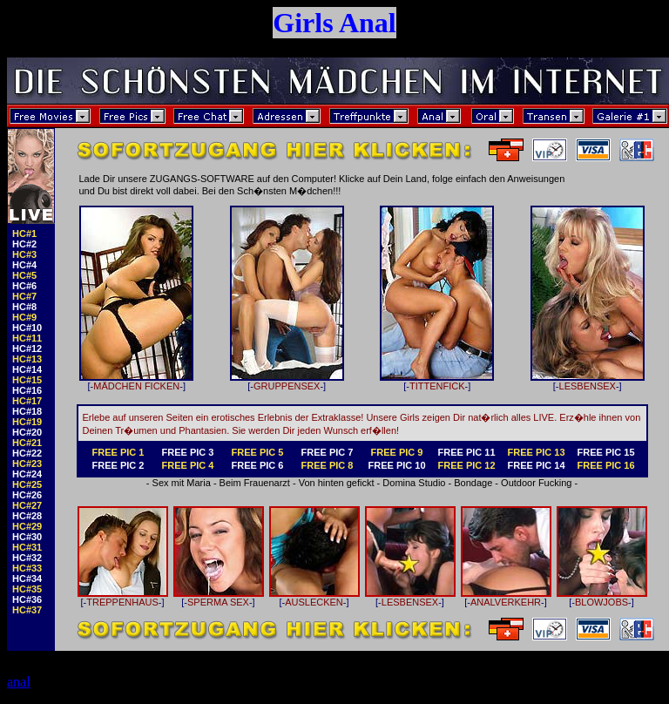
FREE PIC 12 (466, 465)
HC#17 (27, 401)
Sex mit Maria (181, 482)
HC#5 (24, 275)
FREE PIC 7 (327, 452)
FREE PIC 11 (466, 452)
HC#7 (24, 296)
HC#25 (27, 484)
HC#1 (24, 233)
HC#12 (27, 348)
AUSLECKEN (314, 597)
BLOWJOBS (602, 597)
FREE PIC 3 (188, 452)
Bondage (473, 482)
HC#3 (24, 254)
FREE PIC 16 (605, 465)
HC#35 (27, 589)
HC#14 (27, 369)
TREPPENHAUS (123, 597)
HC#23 (27, 463)
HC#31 (27, 547)
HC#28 (27, 516)
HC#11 (27, 338)
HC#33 (27, 568)
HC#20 (27, 432)
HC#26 (27, 495)
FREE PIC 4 (188, 465)
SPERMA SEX (218, 597)
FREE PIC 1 (118, 452)
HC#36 (27, 599)
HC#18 (27, 411)
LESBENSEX (587, 381)
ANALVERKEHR (506, 597)
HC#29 (27, 526)
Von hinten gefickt (337, 482)
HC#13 (27, 359)
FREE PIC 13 (535, 452)
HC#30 (27, 536)
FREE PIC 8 (327, 465)
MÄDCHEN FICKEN (136, 381)
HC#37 (27, 610)
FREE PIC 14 (535, 465)
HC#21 (27, 442)
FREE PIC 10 (396, 465)
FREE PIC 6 (258, 465)
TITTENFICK (437, 381)
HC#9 (24, 317)
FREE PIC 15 (605, 452)
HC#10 (27, 327)
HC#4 (24, 265)
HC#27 (27, 505)
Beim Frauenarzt (255, 482)
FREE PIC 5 (258, 452)
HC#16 (27, 390)
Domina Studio (413, 482)
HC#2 (24, 244)
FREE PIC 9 (397, 452)
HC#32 (27, 557)
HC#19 (27, 421)
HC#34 (27, 578)
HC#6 (24, 286)
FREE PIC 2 (118, 465)
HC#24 (27, 474)
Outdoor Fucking (536, 482)
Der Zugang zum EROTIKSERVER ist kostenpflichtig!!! (335, 655)
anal (18, 681)
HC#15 (27, 380)
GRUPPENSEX (287, 381)
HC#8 (24, 306)
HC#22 (27, 453)
